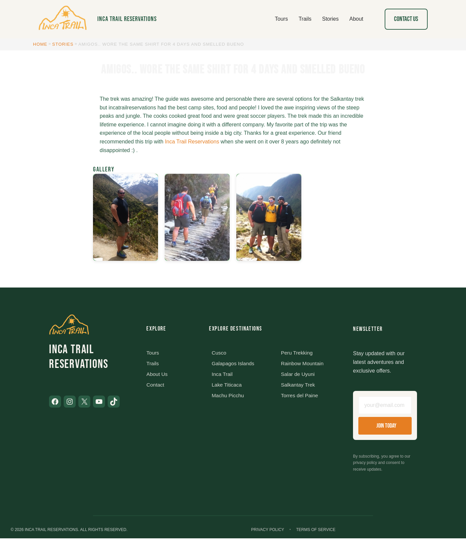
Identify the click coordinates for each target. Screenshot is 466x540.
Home (40, 44)
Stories (63, 44)
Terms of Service (315, 531)
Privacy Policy (267, 531)
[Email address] (385, 406)
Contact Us (406, 19)
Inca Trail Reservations (127, 19)
